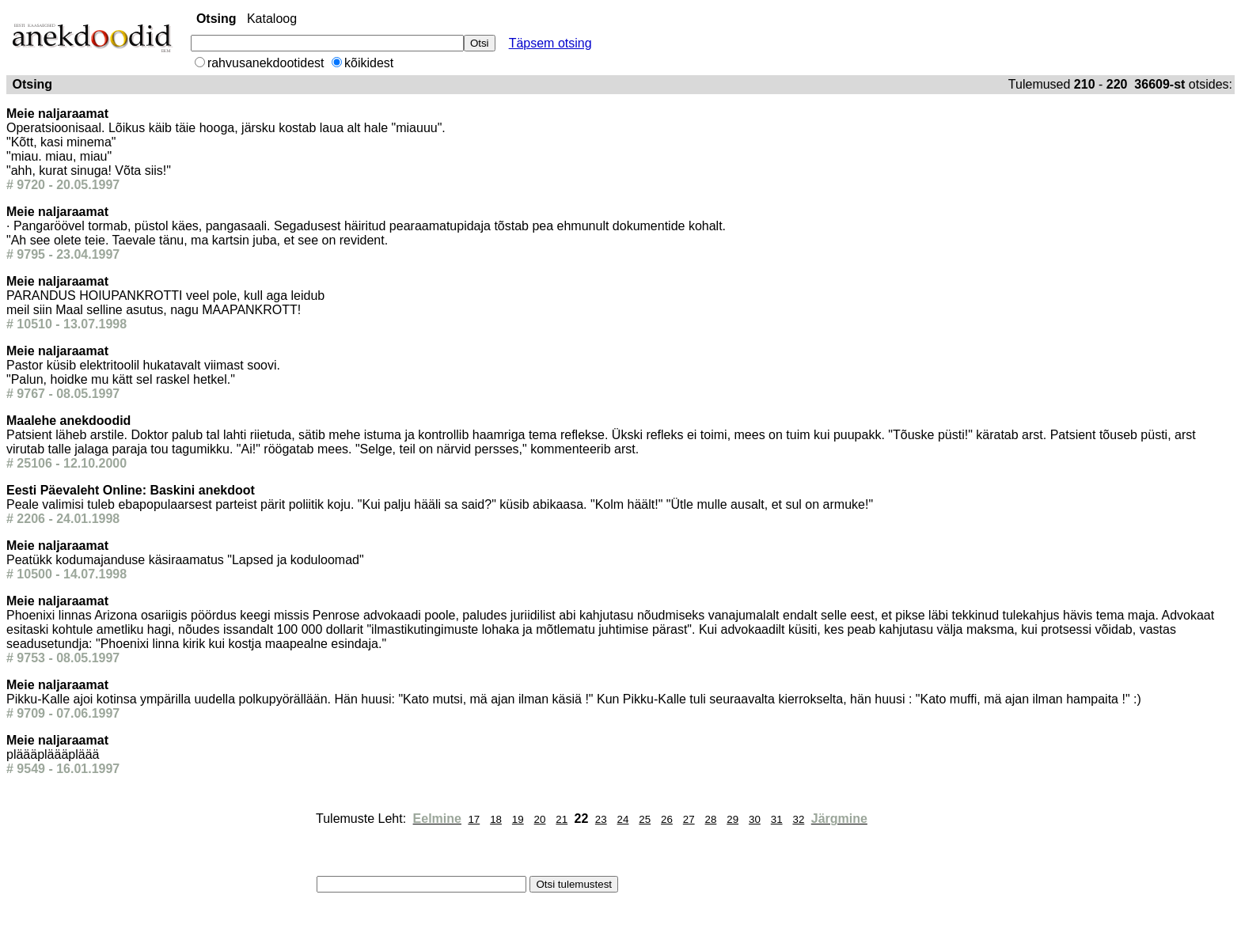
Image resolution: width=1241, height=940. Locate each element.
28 (711, 819)
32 (798, 819)
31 (777, 819)
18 (496, 819)
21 (561, 819)
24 (623, 819)
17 (474, 819)
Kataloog (272, 18)
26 (667, 819)
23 (601, 819)
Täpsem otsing (550, 43)
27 (689, 819)
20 (540, 819)
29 (732, 819)
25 (645, 819)
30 (755, 819)
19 (518, 819)
